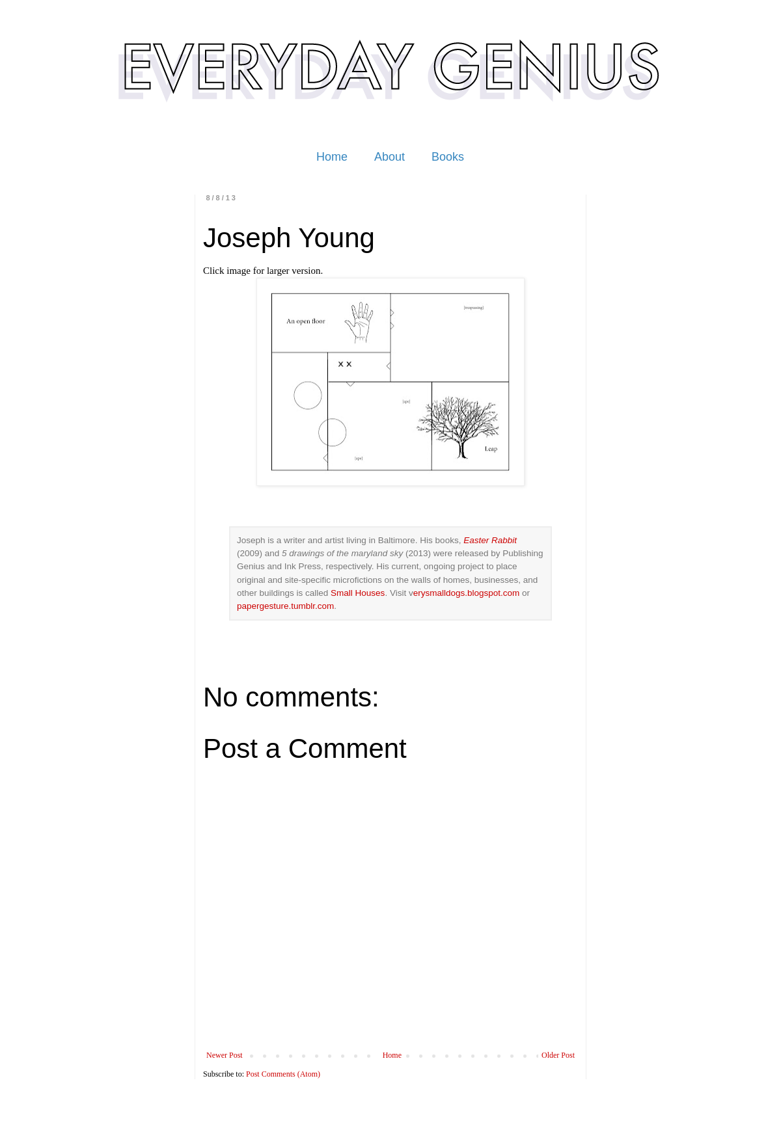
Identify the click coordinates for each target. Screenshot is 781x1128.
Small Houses (358, 593)
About (389, 156)
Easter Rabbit (490, 540)
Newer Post (224, 1055)
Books (448, 156)
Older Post (558, 1055)
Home (332, 156)
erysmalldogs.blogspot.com (466, 593)
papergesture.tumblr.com (285, 606)
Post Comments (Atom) (283, 1074)
